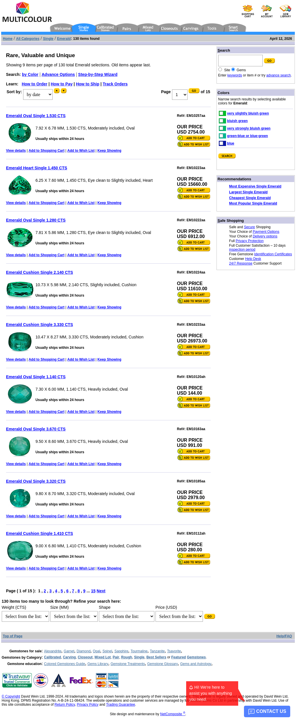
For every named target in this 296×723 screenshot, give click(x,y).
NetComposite (172, 714)
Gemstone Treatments (127, 664)
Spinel (107, 651)
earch (224, 50)
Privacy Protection (250, 241)
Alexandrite (52, 651)
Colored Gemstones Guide (64, 664)
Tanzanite (157, 651)
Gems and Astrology (195, 664)
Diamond (83, 651)
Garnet (69, 651)
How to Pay (62, 84)
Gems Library (97, 664)
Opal (96, 651)
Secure (249, 227)
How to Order (34, 84)
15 (93, 591)
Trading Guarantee (120, 705)
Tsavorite (174, 651)
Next (101, 591)
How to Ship (87, 84)
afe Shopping (231, 220)
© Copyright (11, 696)
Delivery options (265, 236)
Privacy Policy (88, 705)
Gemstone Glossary (162, 664)
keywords (234, 75)
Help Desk (253, 259)
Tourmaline (139, 651)
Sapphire (121, 651)
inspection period (242, 250)
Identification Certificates (273, 254)
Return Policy (65, 705)
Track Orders (115, 84)
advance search (278, 75)
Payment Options (266, 232)
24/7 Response (241, 263)
